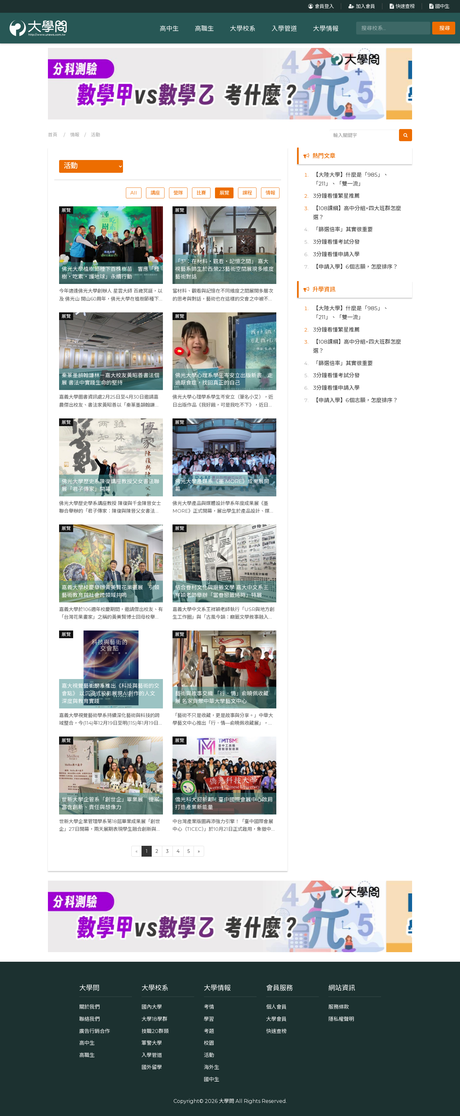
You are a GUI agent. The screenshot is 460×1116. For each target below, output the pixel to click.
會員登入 (320, 6)
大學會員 (276, 1019)
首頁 (52, 135)
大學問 (226, 1101)
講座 (155, 193)
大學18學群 (154, 1019)
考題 (209, 1031)
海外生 (211, 1067)
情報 (75, 135)
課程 (247, 193)
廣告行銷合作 (94, 1031)
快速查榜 (401, 6)
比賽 (201, 193)
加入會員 (361, 6)
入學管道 (284, 28)
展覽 (224, 193)
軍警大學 (152, 1043)
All (133, 193)
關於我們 (89, 1007)
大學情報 (326, 28)
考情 (209, 1007)
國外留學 (152, 1067)
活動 (95, 135)
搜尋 (444, 28)
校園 (209, 1043)
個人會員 (276, 1007)
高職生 (204, 28)
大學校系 (243, 28)
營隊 (178, 193)
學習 (209, 1019)
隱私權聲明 (341, 1019)
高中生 (169, 28)
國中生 (438, 6)
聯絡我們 (89, 1019)
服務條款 (338, 1007)
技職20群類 (155, 1031)
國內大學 (152, 1007)
